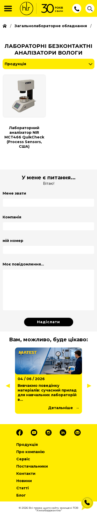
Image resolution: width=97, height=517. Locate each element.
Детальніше (60, 407)
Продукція (15, 64)
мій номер (13, 240)
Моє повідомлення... (23, 264)
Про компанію (30, 451)
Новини (24, 480)
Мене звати (14, 193)
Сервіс (23, 459)
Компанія (12, 217)
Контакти (25, 473)
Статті (22, 488)
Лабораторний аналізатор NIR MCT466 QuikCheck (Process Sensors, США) (24, 137)
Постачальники (32, 466)
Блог (21, 495)
